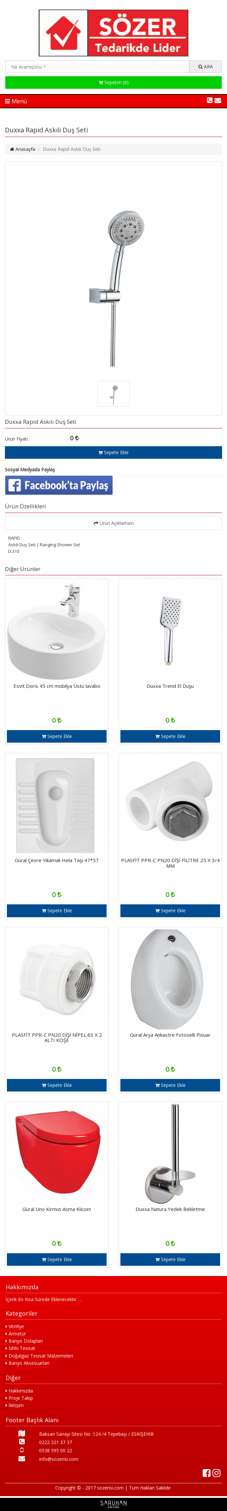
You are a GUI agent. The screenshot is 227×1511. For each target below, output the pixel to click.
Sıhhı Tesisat (20, 1348)
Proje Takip (19, 1398)
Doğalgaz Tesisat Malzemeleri (39, 1356)
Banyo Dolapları (24, 1341)
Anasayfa (22, 149)
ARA (205, 66)
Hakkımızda (19, 1391)
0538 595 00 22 (39, 1450)
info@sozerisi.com (42, 1458)
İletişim (15, 1405)
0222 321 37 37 (39, 1441)
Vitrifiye (15, 1326)
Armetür (16, 1333)
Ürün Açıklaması (114, 523)
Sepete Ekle (113, 452)
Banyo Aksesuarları (27, 1363)
